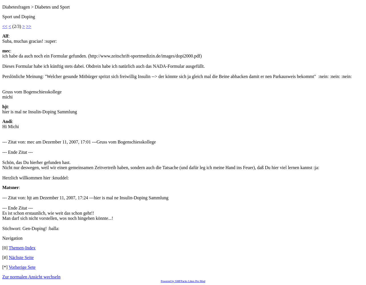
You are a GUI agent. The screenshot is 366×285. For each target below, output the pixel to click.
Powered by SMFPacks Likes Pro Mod (183, 281)
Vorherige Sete (22, 267)
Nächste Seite (21, 257)
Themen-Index (22, 247)
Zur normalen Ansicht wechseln (31, 276)
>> (28, 26)
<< (4, 26)
